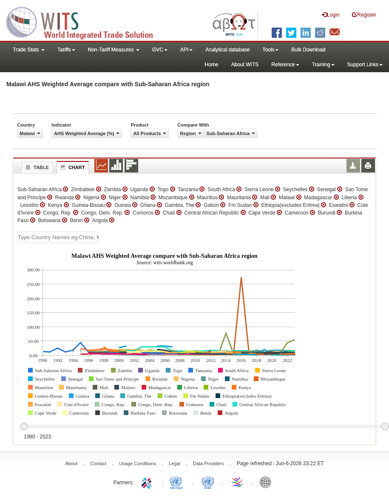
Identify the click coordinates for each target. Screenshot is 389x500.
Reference (285, 65)
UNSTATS (207, 481)
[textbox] (58, 237)
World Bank (267, 481)
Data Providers (208, 463)
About (71, 463)
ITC (147, 481)
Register (364, 14)
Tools (270, 50)
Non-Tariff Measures (113, 50)
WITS (85, 21)
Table (36, 167)
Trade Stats (29, 50)
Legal (174, 463)
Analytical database (227, 50)
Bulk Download (308, 50)
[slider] (204, 427)
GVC (160, 50)
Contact (98, 463)
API (186, 50)
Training (323, 65)
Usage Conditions (137, 463)
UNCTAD (177, 481)
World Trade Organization (237, 481)
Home (212, 65)
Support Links (365, 65)
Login (330, 14)
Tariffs (66, 50)
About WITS (245, 65)
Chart (72, 167)
